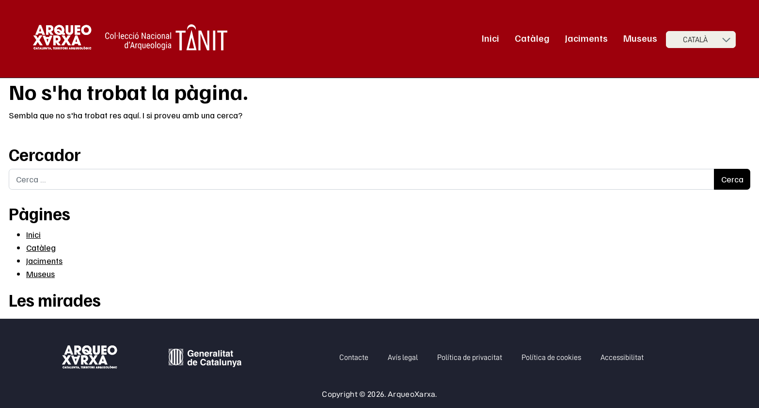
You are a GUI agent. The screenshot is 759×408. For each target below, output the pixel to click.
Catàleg (532, 38)
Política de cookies (551, 357)
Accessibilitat (622, 357)
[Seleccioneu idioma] (701, 39)
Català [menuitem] (695, 40)
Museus (640, 38)
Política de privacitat (469, 357)
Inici (490, 38)
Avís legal (403, 357)
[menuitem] (701, 39)
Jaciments (586, 38)
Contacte (353, 357)
